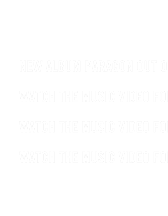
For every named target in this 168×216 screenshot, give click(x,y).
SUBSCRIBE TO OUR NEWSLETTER (101, 29)
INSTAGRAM (86, 202)
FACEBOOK (36, 202)
